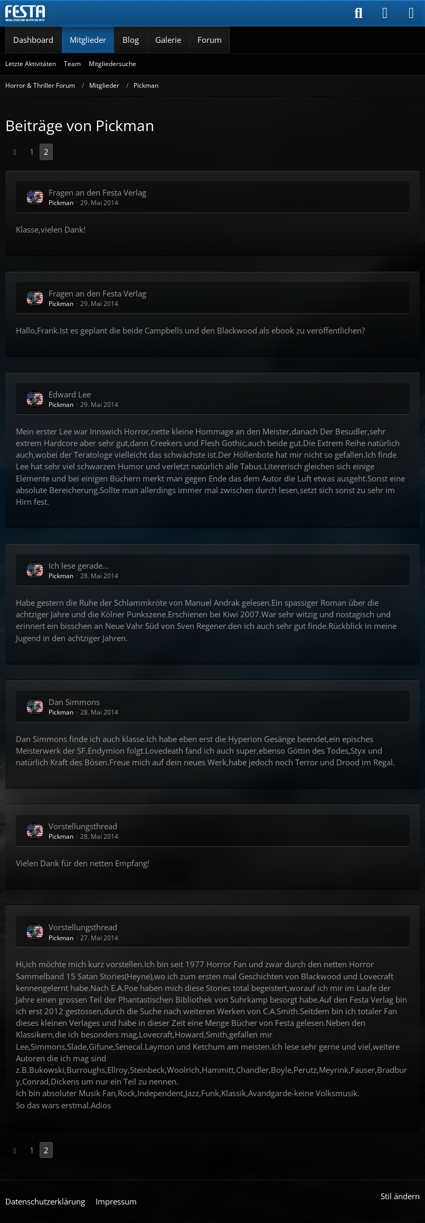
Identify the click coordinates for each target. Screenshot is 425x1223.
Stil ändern (400, 1196)
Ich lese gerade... (79, 565)
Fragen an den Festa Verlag (97, 192)
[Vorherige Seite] (14, 152)
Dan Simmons (74, 702)
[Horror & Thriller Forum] (25, 13)
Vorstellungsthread (83, 826)
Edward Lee (70, 394)
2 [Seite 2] (46, 151)
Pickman (61, 202)
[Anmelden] (384, 13)
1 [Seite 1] (32, 151)
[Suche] (358, 13)
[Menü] (411, 13)
